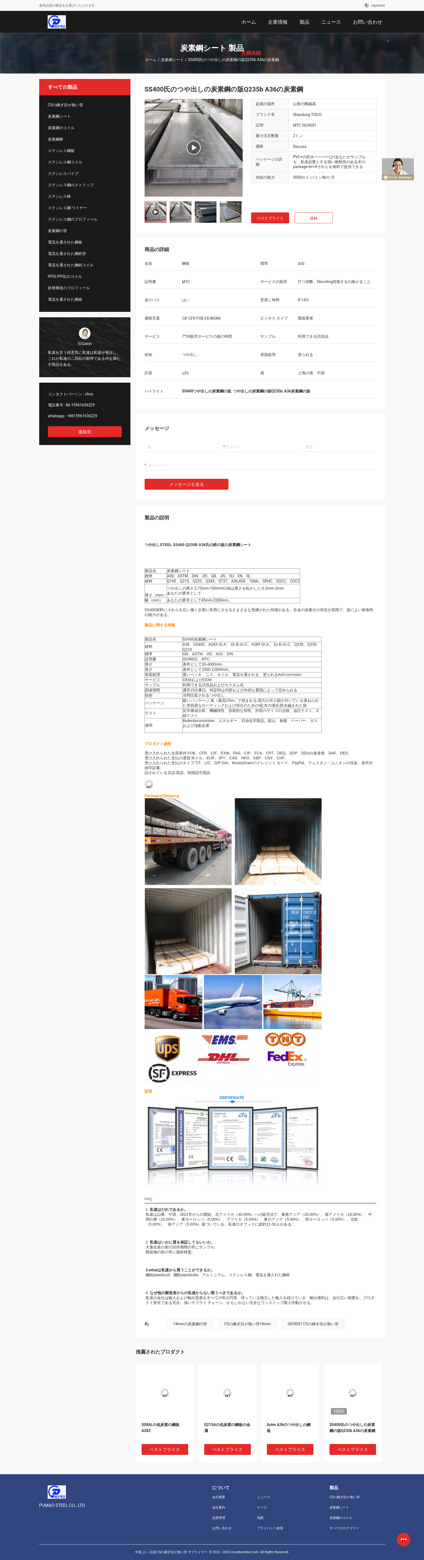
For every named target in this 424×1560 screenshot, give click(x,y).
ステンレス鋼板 (61, 150)
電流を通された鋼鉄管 (67, 253)
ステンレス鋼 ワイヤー (67, 208)
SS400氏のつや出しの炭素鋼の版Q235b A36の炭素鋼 (353, 1427)
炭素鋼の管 (57, 230)
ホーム (151, 59)
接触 (314, 218)
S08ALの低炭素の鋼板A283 (161, 1427)
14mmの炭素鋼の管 (190, 1324)
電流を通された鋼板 (65, 242)
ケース (262, 1507)
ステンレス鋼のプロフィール (72, 219)
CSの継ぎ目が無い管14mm (247, 1324)
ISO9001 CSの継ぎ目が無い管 (313, 1324)
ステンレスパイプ (63, 173)
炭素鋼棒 (55, 139)
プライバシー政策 (270, 1528)
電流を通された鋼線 (65, 299)
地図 (260, 1518)
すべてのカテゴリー (344, 1528)
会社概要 (218, 1497)
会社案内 (218, 1507)
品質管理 (218, 1518)
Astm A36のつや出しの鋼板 (288, 1427)
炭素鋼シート (172, 59)
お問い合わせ (222, 1528)
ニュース (263, 1497)
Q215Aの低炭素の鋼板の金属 (227, 1427)
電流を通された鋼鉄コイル (71, 265)
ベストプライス (270, 218)
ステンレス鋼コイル (65, 162)
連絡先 (84, 431)
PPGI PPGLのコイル (65, 276)
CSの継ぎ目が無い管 (65, 105)
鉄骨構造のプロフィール (69, 288)
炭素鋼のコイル (61, 128)
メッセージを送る (186, 484)
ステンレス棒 (59, 196)
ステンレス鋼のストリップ (71, 185)
